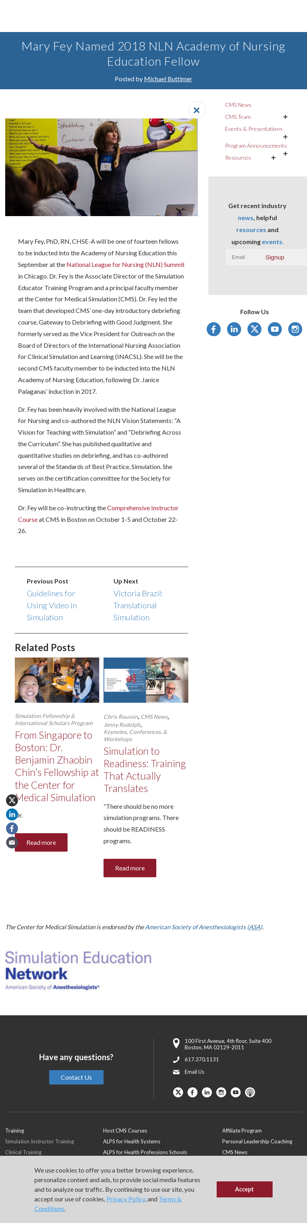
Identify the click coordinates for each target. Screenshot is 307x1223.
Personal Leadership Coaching (257, 1141)
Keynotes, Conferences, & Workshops (135, 735)
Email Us (194, 1072)
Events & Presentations (254, 128)
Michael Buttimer (168, 78)
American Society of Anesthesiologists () (203, 926)
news (245, 217)
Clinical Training (23, 1152)
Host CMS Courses (125, 1130)
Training (14, 1130)
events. (273, 241)
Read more (41, 842)
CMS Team (238, 116)
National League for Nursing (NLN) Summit (125, 264)
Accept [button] (244, 1189)
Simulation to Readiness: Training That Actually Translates (145, 769)
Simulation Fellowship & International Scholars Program (53, 719)
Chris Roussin (121, 716)
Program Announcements (256, 145)
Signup (274, 257)
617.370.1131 (202, 1059)
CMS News (153, 716)
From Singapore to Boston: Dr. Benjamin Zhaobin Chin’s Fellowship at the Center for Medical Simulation (57, 766)
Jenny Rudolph (122, 724)
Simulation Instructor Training (39, 1141)
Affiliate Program (242, 1130)
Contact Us (76, 1077)
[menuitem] (162, 1130)
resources (251, 229)
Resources (238, 157)
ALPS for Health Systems (131, 1141)
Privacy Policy (125, 1199)
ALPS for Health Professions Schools (145, 1152)
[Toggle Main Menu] (16, 16)
